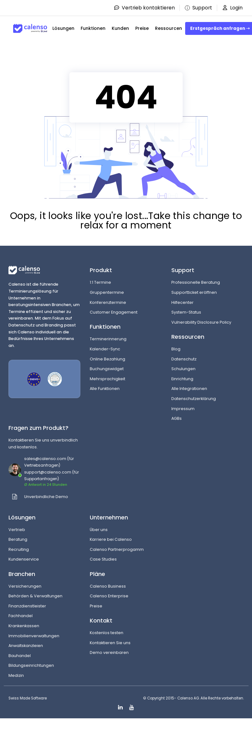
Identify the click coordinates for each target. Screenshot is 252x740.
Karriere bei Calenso (111, 539)
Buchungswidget (107, 368)
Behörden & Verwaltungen (35, 596)
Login (231, 8)
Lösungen (63, 28)
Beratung (17, 539)
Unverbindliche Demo (46, 496)
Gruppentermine (107, 292)
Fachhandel (20, 615)
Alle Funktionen (105, 388)
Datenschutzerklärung (193, 398)
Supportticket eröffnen (194, 292)
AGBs (176, 418)
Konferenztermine (108, 302)
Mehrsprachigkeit (107, 378)
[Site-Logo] (30, 28)
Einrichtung (182, 378)
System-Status (186, 312)
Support (197, 8)
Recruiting (18, 549)
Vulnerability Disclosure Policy (201, 322)
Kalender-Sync (105, 349)
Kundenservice (23, 559)
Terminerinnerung (108, 339)
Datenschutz (183, 359)
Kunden (120, 28)
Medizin (16, 675)
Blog (175, 349)
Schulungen (183, 368)
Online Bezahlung (107, 359)
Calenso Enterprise (109, 596)
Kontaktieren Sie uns (110, 642)
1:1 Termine (100, 282)
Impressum (183, 408)
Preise (142, 28)
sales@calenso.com (45, 458)
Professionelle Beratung (195, 282)
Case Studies (103, 559)
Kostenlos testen (106, 632)
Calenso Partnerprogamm (117, 549)
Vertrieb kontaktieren (142, 8)
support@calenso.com (47, 472)
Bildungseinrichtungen (31, 665)
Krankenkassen (23, 625)
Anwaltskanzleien (25, 645)
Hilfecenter (182, 302)
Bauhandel (19, 655)
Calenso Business (108, 586)
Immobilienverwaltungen (33, 636)
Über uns (99, 529)
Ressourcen (168, 28)
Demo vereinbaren (109, 652)
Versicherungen (24, 586)
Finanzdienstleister (27, 606)
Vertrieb (16, 529)
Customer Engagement (113, 312)
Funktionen (93, 28)
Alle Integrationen (189, 388)
